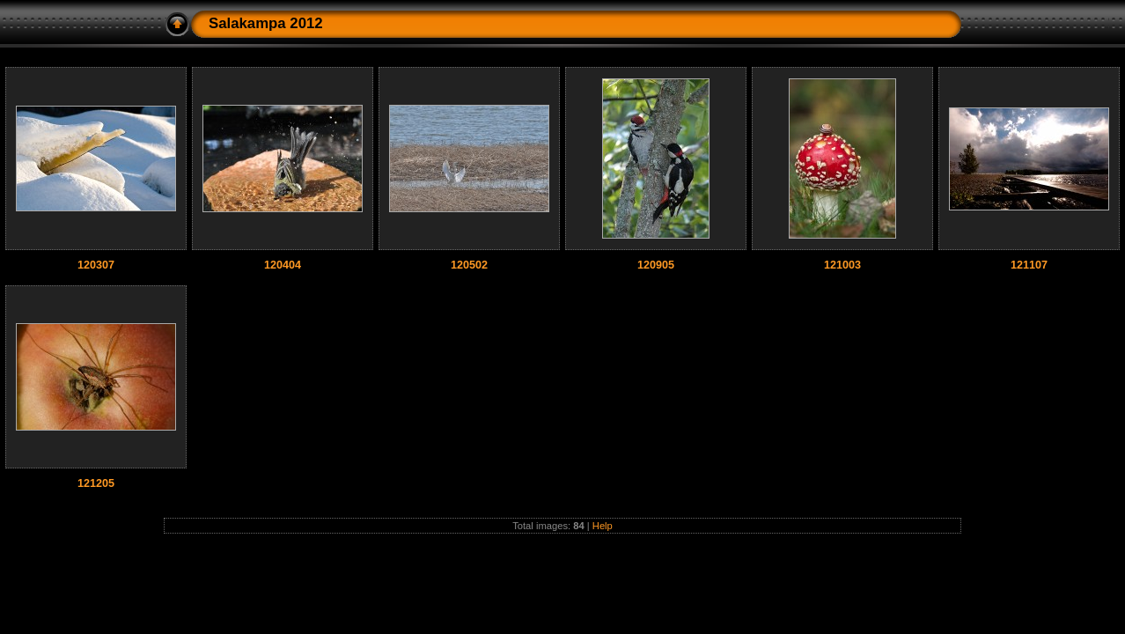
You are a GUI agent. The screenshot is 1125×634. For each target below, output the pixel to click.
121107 (1029, 265)
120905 (655, 265)
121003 (842, 265)
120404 (282, 265)
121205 (95, 483)
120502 (469, 265)
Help (602, 525)
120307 (95, 265)
